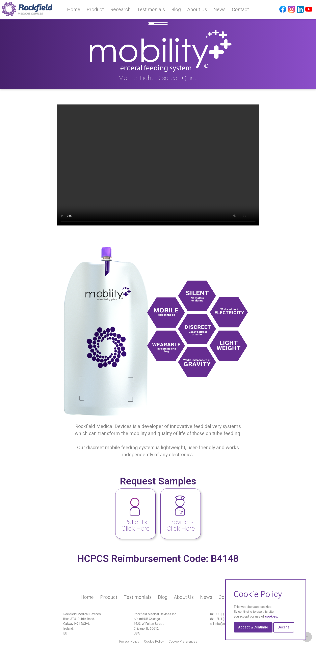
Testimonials (151, 9)
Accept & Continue (253, 627)
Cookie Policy (154, 641)
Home (73, 9)
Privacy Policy (129, 641)
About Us (197, 9)
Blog (176, 9)
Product (95, 9)
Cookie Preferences (183, 641)
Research (120, 9)
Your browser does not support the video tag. (158, 164)
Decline (284, 627)
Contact (240, 9)
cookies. (271, 616)
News (219, 9)
